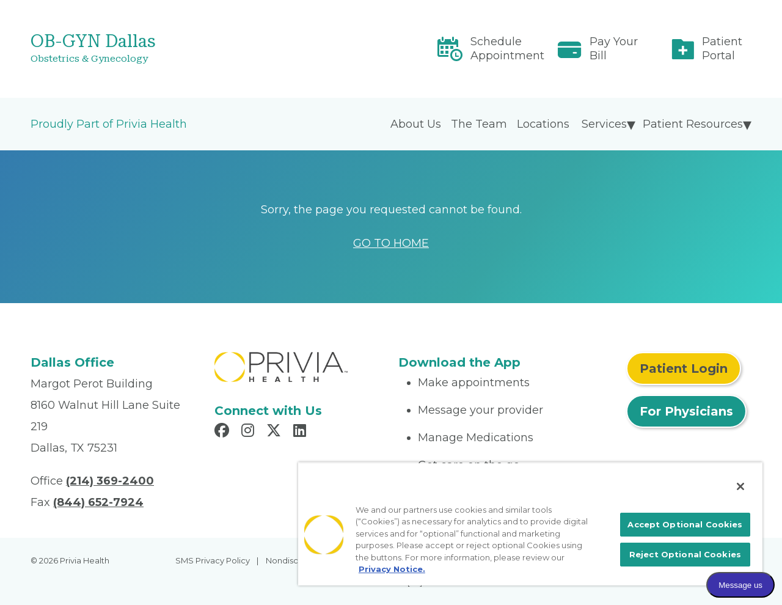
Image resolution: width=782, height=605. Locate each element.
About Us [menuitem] (415, 124)
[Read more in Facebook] (223, 432)
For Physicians (686, 411)
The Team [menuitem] (479, 124)
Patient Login (684, 368)
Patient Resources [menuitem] (693, 124)
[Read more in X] (275, 432)
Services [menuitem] (604, 124)
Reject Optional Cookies (685, 554)
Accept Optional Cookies (684, 524)
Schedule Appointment (507, 48)
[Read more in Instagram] (249, 432)
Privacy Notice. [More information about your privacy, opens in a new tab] (392, 569)
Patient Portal (722, 48)
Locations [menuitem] (543, 124)
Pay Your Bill (614, 48)
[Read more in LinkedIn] (301, 432)
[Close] (740, 486)
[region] (530, 523)
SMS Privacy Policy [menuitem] (212, 560)
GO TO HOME (391, 243)
